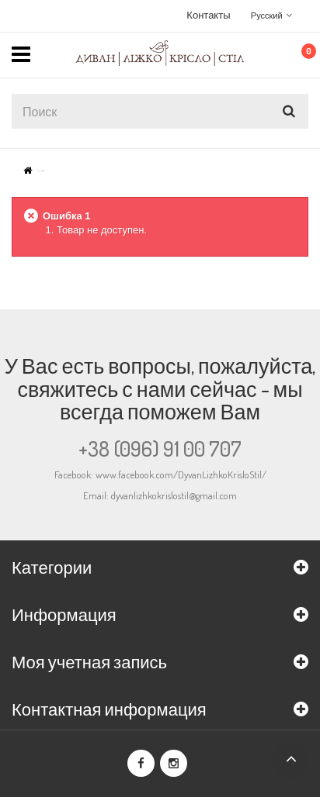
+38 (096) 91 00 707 (160, 448)
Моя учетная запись (89, 661)
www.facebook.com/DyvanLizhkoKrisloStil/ (181, 474)
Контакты (208, 15)
